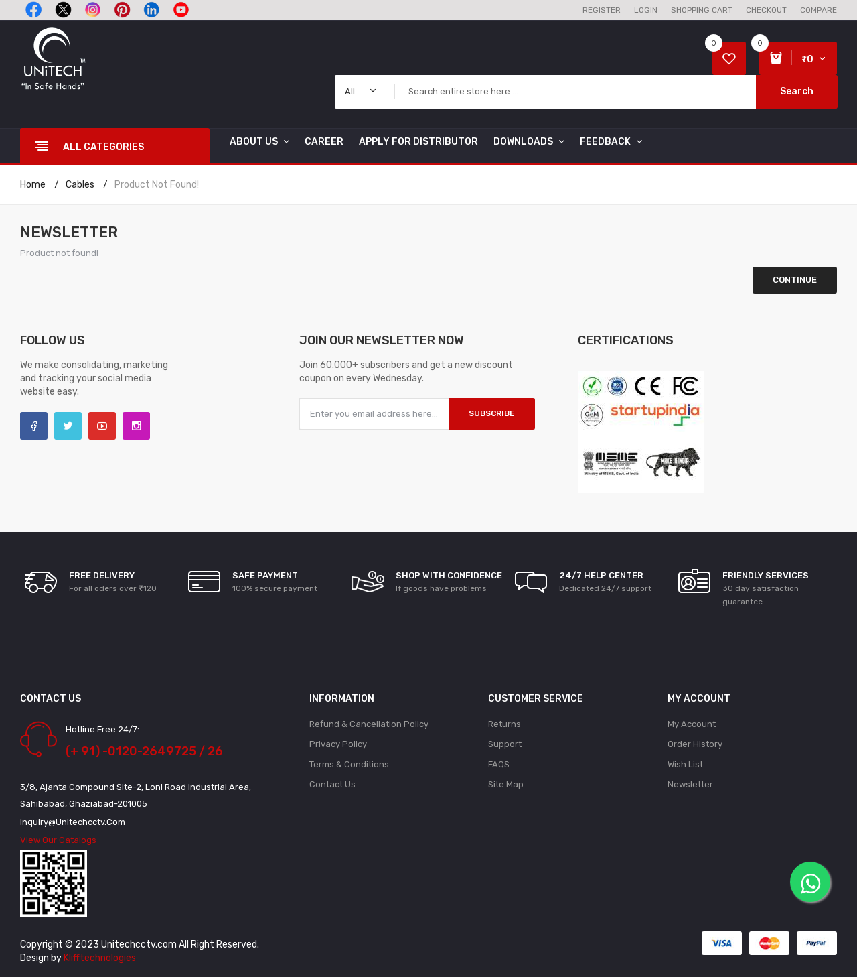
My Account (692, 724)
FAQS (499, 764)
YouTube (102, 426)
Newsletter (690, 784)
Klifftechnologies (100, 958)
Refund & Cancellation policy (368, 724)
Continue (795, 280)
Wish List (685, 764)
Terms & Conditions (349, 764)
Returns (504, 724)
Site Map (506, 784)
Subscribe (492, 413)
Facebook (34, 426)
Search (796, 91)
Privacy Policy (338, 744)
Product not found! (156, 184)
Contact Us (332, 784)
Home (33, 184)
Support (505, 744)
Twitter (68, 426)
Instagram (136, 426)
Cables (80, 184)
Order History (695, 744)
